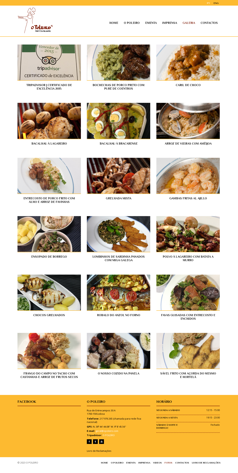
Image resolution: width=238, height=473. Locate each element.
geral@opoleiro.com (105, 437)
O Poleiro (136, 23)
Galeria (193, 23)
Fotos (172, 468)
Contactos (213, 23)
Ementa (155, 23)
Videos (161, 468)
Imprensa (174, 23)
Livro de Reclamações (98, 456)
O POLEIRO (107, 441)
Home (118, 23)
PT (212, 3)
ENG (220, 3)
